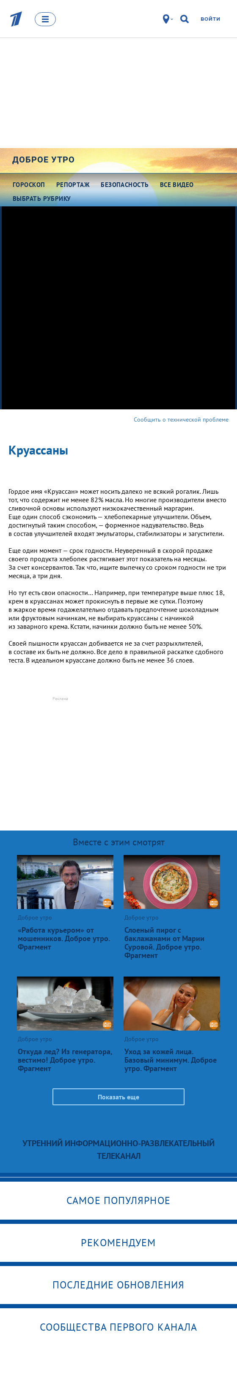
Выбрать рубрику (42, 199)
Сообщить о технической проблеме (181, 419)
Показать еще (118, 1097)
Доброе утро (43, 159)
